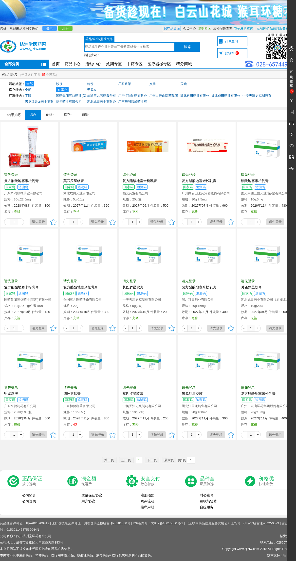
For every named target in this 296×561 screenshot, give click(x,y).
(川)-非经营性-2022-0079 (261, 523)
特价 (90, 84)
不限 (28, 96)
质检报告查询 (222, 28)
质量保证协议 (91, 495)
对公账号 (207, 495)
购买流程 (147, 501)
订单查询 (231, 41)
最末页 (169, 460)
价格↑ (50, 114)
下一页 (152, 460)
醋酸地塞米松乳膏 (255, 181)
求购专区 (204, 28)
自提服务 (207, 507)
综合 (33, 114)
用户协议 (88, 501)
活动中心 (93, 64)
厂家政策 (124, 84)
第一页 (109, 460)
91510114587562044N (22, 529)
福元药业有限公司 (69, 101)
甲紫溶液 (11, 394)
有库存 (62, 90)
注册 (65, 28)
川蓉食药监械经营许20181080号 (107, 523)
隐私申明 (147, 507)
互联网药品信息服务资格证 (276, 28)
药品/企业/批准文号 (99, 39)
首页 (56, 64)
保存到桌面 (172, 28)
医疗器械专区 (159, 64)
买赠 (183, 84)
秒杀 (59, 84)
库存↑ (68, 114)
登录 (49, 28)
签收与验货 (208, 501)
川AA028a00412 (37, 523)
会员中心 (189, 28)
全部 (29, 84)
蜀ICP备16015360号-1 (167, 523)
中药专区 (135, 64)
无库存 (92, 90)
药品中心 (72, 64)
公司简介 (29, 495)
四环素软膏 (72, 394)
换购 (152, 84)
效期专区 (114, 64)
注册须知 (147, 495)
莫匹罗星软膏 (73, 181)
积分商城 (184, 64)
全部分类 (11, 64)
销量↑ (86, 114)
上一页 (126, 460)
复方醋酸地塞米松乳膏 (21, 181)
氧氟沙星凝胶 (192, 394)
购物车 (232, 53)
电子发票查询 (243, 28)
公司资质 (29, 501)
